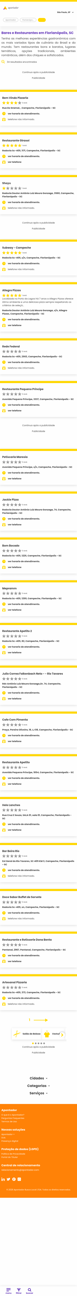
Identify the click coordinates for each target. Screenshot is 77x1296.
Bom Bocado (10, 546)
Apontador (10, 20)
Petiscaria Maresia (15, 457)
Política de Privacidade (13, 1153)
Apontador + (8, 1134)
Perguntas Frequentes (12, 1118)
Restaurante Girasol (15, 140)
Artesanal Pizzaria (14, 982)
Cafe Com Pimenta (15, 720)
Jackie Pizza (10, 500)
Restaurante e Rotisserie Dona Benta (27, 940)
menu (8, 1291)
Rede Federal (11, 346)
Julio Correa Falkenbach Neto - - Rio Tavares (32, 674)
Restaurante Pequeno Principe (22, 389)
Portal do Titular (9, 1157)
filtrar (18, 1291)
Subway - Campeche (16, 248)
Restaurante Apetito (16, 762)
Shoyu (6, 183)
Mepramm (9, 588)
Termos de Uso (9, 1121)
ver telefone (14, 162)
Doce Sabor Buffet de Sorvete (21, 897)
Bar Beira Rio (10, 851)
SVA (3, 1137)
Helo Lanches (11, 805)
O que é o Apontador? (12, 1114)
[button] (33, 1043)
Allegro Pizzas (11, 290)
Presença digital (9, 1141)
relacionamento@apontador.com (20, 1170)
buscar (29, 1291)
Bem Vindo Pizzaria (15, 98)
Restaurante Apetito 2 (17, 631)
